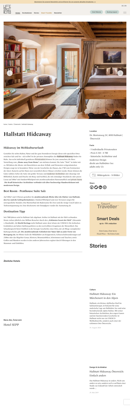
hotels (10, 124)
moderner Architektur (56, 174)
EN (125, 6)
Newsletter (58, 13)
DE (122, 6)
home (5, 124)
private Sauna (76, 179)
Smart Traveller (46, 13)
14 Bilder (115, 175)
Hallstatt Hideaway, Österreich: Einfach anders (107, 373)
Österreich (17, 124)
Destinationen (27, 13)
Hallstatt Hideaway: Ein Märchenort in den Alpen (104, 295)
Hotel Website (96, 12)
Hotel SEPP (11, 324)
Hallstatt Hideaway (65, 156)
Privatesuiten (40, 159)
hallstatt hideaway (27, 124)
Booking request (112, 12)
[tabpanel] (65, 70)
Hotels (18, 13)
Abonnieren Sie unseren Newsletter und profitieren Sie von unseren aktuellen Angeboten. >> (65, 2)
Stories (36, 13)
